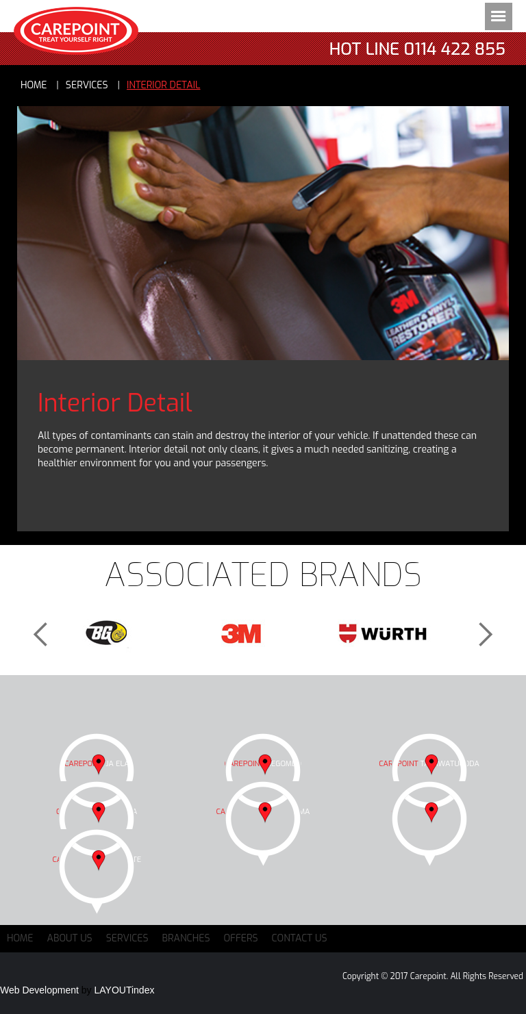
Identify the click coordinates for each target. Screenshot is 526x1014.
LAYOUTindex (125, 990)
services (87, 85)
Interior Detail (164, 85)
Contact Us (299, 938)
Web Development (39, 990)
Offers (241, 938)
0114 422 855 (454, 49)
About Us (69, 938)
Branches (186, 938)
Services (127, 938)
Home (34, 85)
